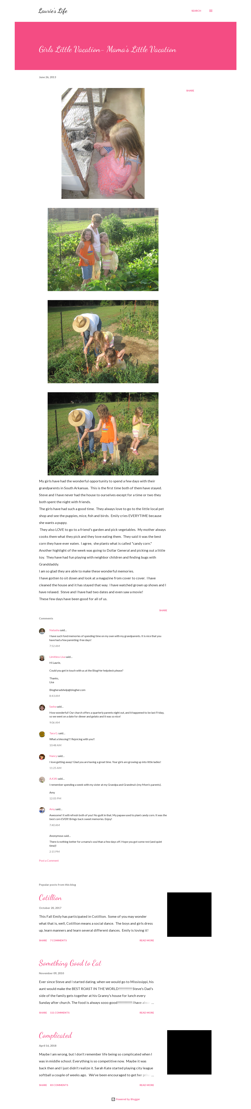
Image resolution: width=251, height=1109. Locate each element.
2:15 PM (54, 851)
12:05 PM (55, 798)
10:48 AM (55, 745)
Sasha (52, 706)
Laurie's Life (52, 10)
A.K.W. (53, 778)
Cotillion (50, 897)
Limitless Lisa (57, 656)
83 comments (59, 1085)
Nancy (53, 755)
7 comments (58, 940)
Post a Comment (49, 860)
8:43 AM (54, 695)
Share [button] (190, 90)
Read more (147, 940)
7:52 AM (54, 645)
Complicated (55, 1035)
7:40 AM (54, 825)
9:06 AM (54, 722)
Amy (52, 809)
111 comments (59, 1012)
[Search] (196, 11)
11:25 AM (55, 767)
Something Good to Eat (70, 962)
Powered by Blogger (125, 1099)
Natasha (54, 630)
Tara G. (53, 733)
